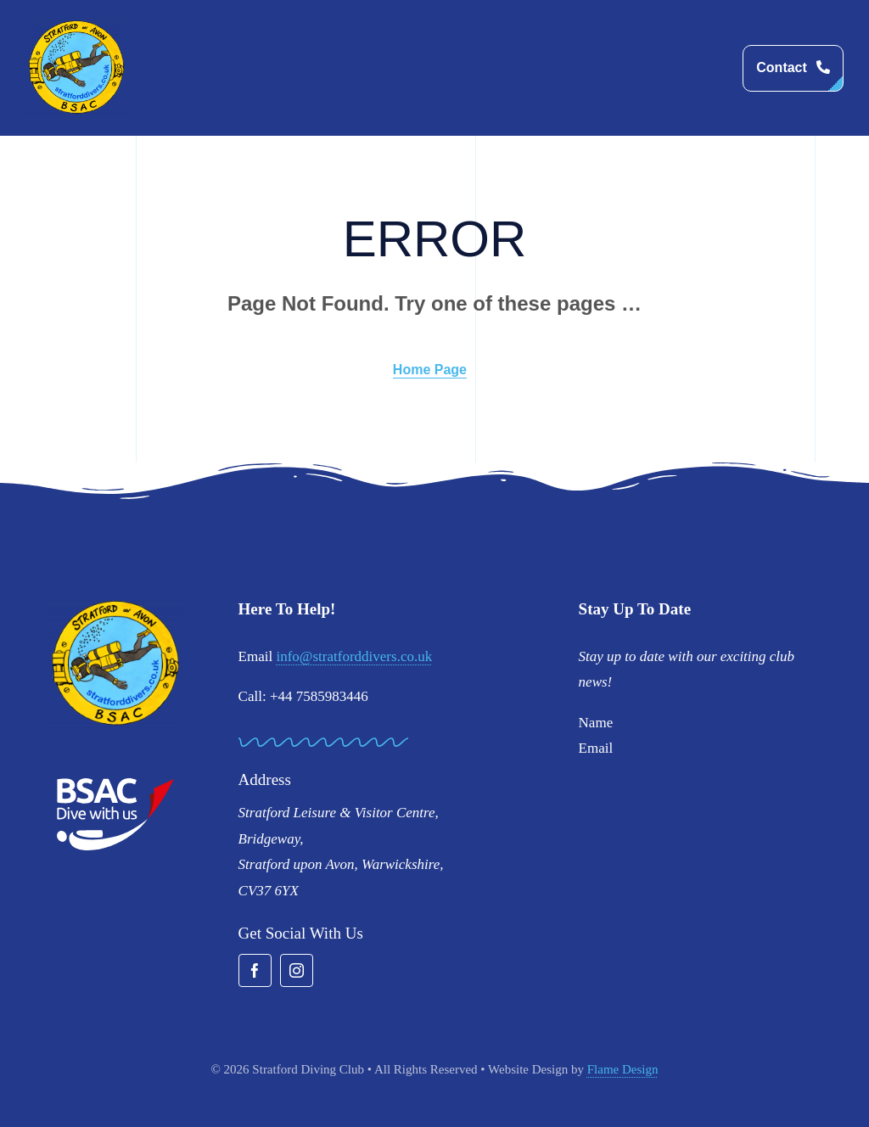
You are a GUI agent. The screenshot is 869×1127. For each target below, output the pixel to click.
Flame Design (623, 1069)
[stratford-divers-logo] (76, 26)
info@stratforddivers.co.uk (354, 656)
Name (596, 723)
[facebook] (255, 970)
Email (596, 748)
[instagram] (296, 970)
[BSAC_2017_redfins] (115, 785)
